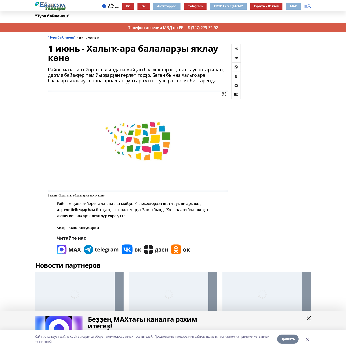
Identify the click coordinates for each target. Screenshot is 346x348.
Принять (288, 339)
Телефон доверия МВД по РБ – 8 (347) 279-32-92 (173, 27)
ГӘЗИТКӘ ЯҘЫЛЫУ (228, 6)
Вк (128, 6)
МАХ (293, 6)
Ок (143, 6)
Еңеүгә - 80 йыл (266, 6)
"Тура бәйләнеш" (52, 16)
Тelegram (195, 6)
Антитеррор (167, 6)
